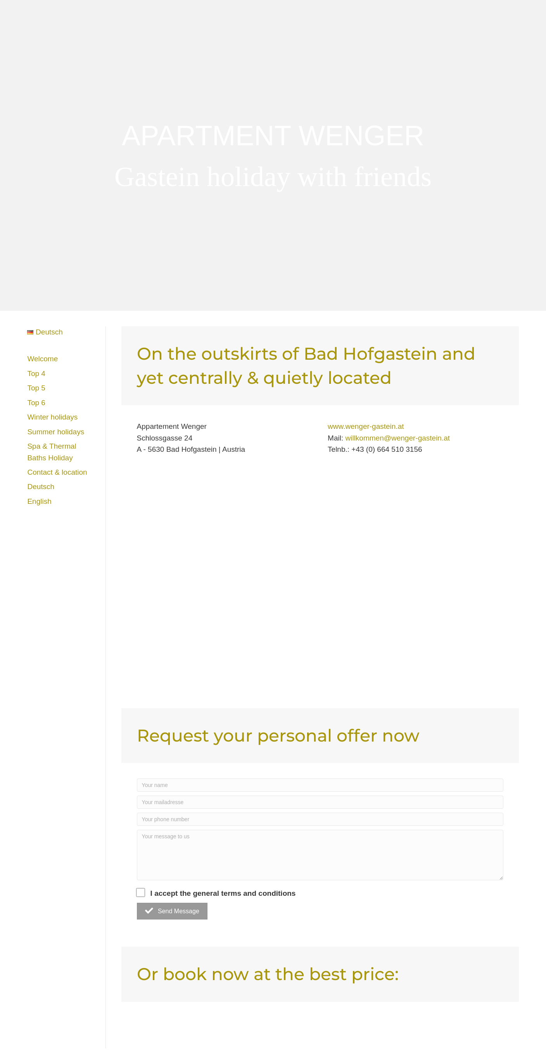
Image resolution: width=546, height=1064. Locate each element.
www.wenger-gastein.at (366, 426)
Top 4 (36, 373)
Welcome (42, 359)
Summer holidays (55, 432)
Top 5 (36, 388)
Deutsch (40, 486)
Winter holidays (52, 417)
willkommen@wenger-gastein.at (397, 438)
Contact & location (57, 472)
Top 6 (36, 403)
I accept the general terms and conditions (216, 892)
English (39, 501)
